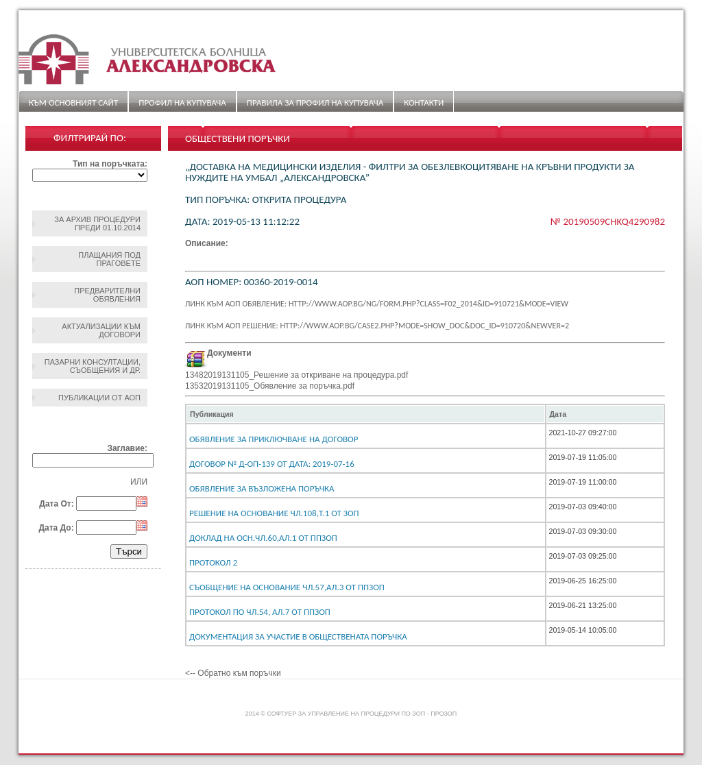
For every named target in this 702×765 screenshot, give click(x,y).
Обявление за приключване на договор (273, 439)
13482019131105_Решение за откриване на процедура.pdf (296, 375)
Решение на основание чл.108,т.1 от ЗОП (274, 513)
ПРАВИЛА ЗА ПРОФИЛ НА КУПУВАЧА (315, 102)
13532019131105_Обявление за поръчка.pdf (269, 386)
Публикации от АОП (99, 397)
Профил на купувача (182, 102)
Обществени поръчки (237, 138)
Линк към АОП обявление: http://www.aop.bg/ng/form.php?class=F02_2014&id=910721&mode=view (376, 303)
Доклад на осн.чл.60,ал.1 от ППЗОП (263, 538)
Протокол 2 (213, 562)
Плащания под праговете (109, 259)
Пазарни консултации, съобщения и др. (93, 366)
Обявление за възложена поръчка (261, 488)
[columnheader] (365, 414)
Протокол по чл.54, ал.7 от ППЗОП (259, 612)
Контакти (424, 102)
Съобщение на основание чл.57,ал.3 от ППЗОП (287, 587)
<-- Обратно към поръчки (233, 673)
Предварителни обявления (107, 295)
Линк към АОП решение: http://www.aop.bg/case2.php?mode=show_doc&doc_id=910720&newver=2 (377, 325)
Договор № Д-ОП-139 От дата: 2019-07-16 (271, 464)
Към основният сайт (73, 102)
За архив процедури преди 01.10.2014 (97, 223)
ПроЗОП (444, 713)
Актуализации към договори (101, 330)
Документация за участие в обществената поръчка (298, 636)
